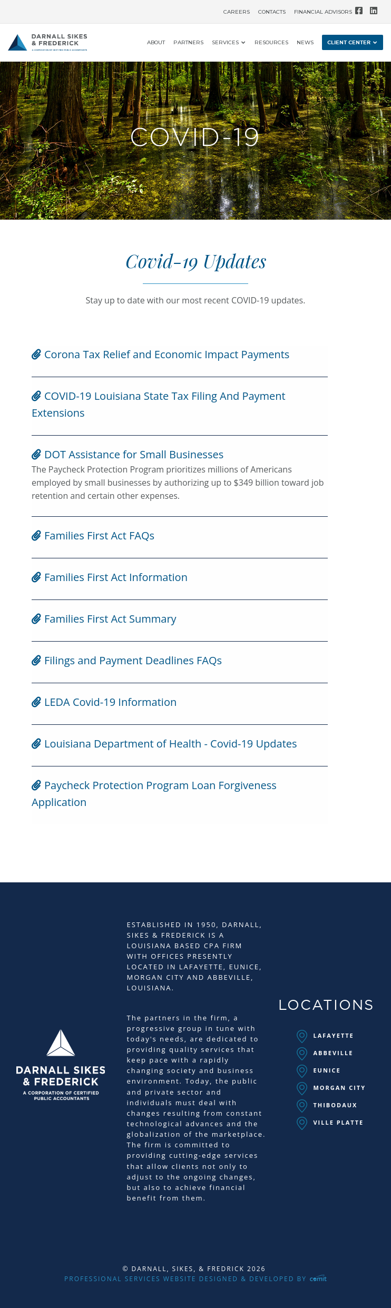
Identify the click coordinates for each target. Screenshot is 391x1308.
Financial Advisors (323, 12)
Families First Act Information (110, 577)
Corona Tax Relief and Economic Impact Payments (160, 354)
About (156, 43)
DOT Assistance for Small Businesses (127, 454)
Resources (271, 43)
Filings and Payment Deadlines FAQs (127, 660)
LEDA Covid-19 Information (104, 702)
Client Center (348, 42)
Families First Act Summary (104, 619)
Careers (236, 12)
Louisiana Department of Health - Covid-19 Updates (164, 743)
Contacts (272, 12)
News (305, 43)
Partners (188, 43)
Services (225, 43)
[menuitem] (236, 9)
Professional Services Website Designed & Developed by (195, 1278)
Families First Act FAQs (93, 535)
